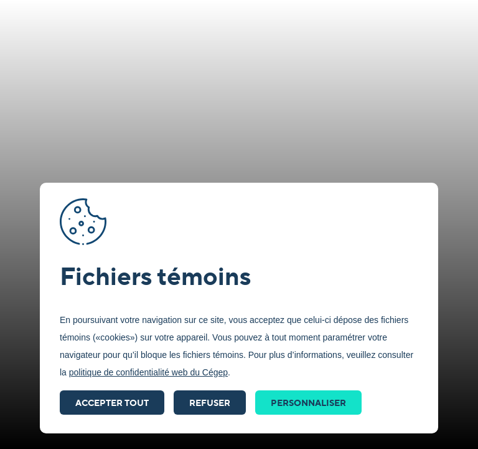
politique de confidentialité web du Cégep (148, 372)
